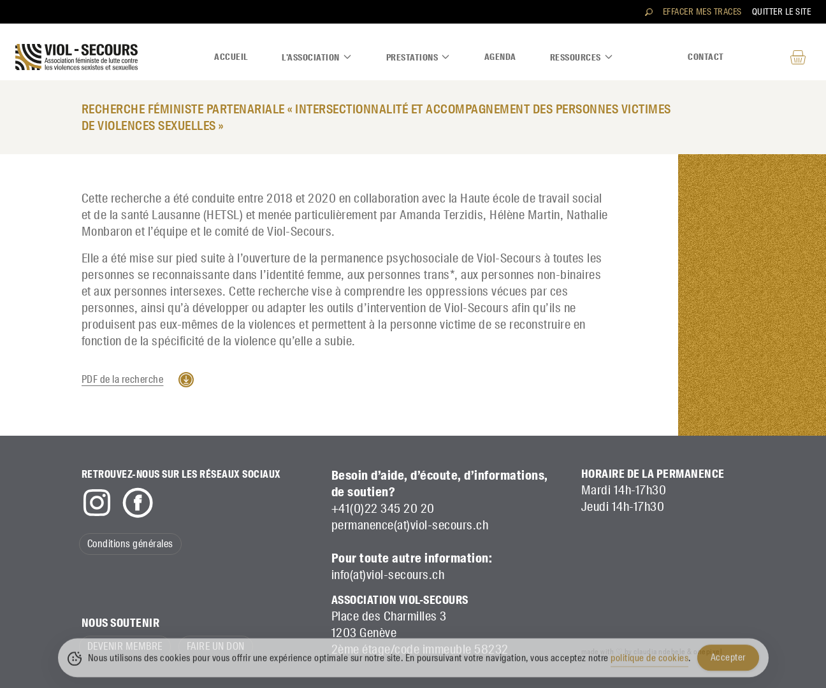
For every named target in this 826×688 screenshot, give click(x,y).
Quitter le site (781, 11)
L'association (317, 57)
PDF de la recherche (123, 379)
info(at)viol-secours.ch (388, 574)
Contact (706, 56)
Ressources (582, 57)
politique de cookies (649, 663)
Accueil (231, 56)
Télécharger (186, 379)
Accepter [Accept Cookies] (728, 662)
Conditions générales (130, 543)
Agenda (500, 56)
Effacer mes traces (702, 11)
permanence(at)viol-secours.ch (410, 525)
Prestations (418, 57)
